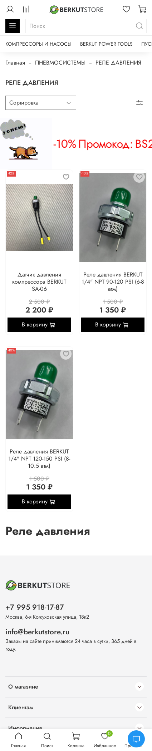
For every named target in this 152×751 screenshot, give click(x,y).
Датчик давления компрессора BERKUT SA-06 (39, 281)
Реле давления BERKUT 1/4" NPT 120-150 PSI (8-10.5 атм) (39, 458)
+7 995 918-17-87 (34, 607)
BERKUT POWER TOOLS (106, 43)
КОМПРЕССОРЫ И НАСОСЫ (38, 43)
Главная (15, 63)
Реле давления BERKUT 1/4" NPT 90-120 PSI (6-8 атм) (113, 281)
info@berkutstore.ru (37, 631)
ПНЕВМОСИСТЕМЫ (60, 63)
